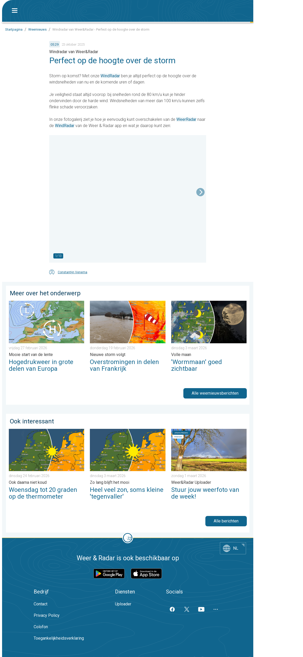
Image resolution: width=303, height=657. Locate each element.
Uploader (123, 604)
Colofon (41, 626)
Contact (40, 604)
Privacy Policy (47, 615)
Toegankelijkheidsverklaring (59, 638)
